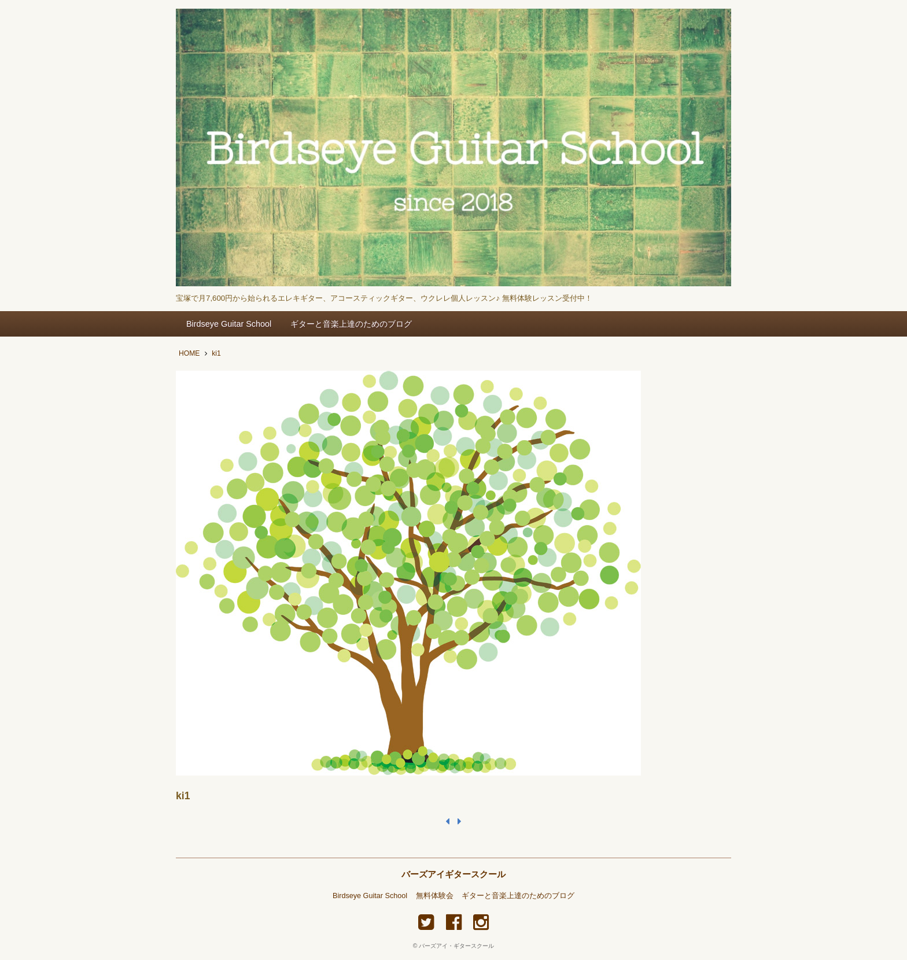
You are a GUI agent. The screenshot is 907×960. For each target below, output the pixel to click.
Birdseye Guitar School (228, 323)
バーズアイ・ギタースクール (456, 946)
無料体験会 (435, 896)
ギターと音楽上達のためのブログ (351, 323)
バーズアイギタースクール (453, 874)
